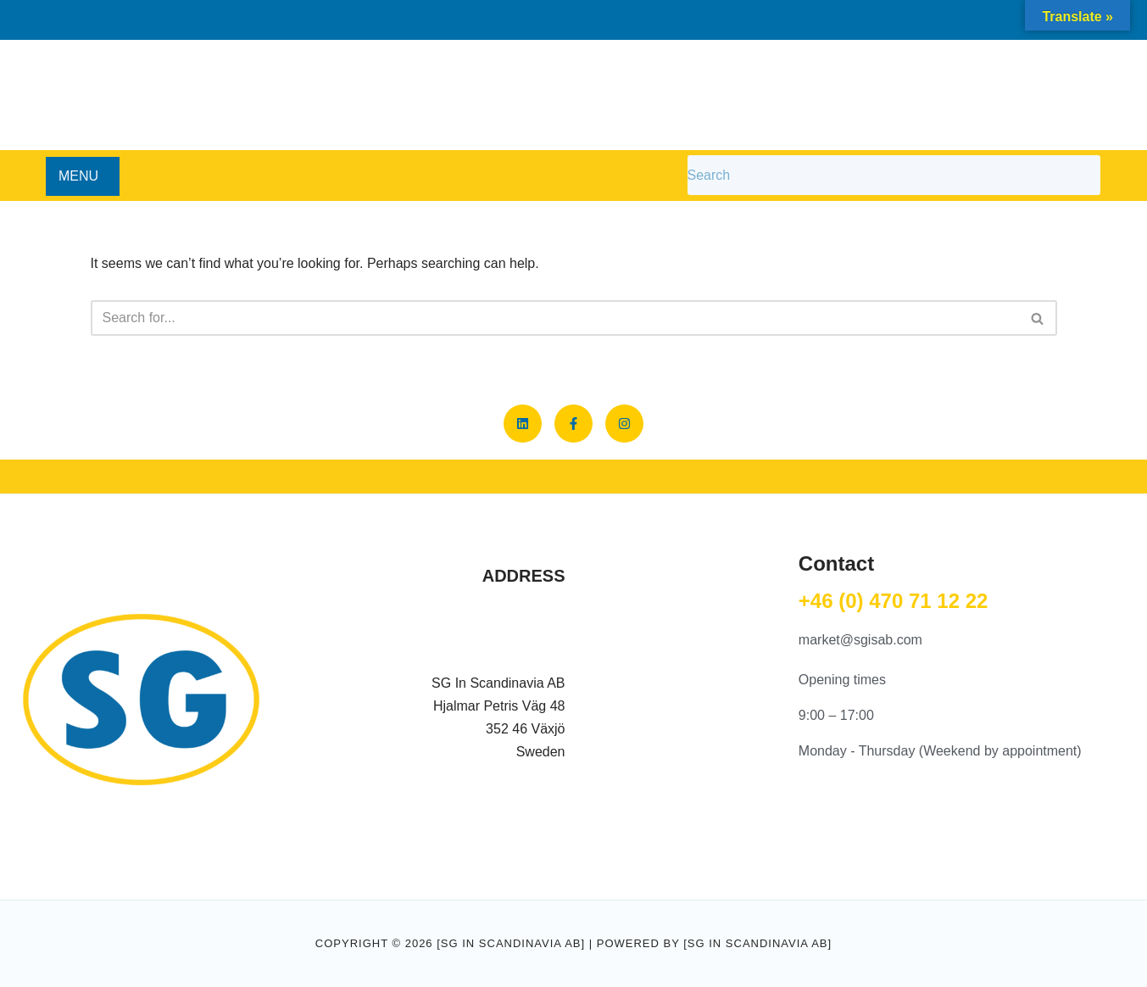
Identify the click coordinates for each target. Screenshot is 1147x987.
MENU (78, 176)
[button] (83, 176)
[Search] (555, 318)
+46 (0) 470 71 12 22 (893, 600)
